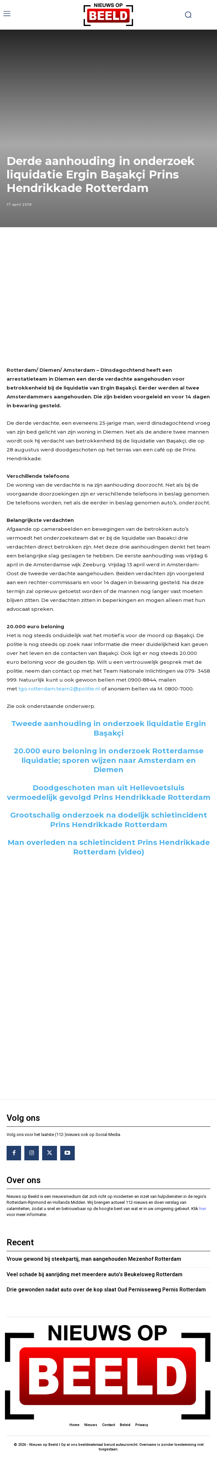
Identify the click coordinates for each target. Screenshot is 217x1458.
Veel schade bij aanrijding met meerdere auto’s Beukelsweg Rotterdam (94, 1274)
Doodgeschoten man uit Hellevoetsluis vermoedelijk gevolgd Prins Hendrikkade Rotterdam (108, 792)
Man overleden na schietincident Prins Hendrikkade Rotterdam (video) (109, 847)
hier (202, 1208)
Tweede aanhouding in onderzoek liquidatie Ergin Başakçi (108, 728)
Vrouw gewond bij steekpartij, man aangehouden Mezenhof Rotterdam (94, 1259)
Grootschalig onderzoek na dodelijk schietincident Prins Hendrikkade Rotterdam (108, 820)
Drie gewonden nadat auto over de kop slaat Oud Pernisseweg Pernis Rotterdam (106, 1289)
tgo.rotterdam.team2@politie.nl (59, 689)
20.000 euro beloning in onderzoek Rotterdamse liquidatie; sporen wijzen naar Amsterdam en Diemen (108, 760)
